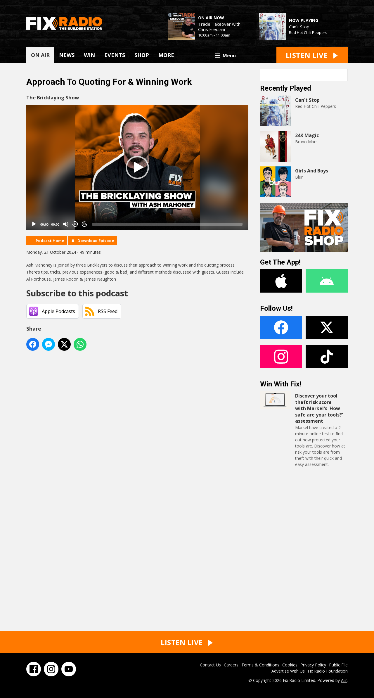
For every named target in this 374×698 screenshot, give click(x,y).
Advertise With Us (288, 671)
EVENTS (114, 54)
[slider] (167, 224)
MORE (166, 54)
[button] (137, 167)
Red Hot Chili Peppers (308, 32)
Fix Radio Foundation (328, 671)
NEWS (67, 54)
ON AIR (40, 54)
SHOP (141, 54)
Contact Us (210, 665)
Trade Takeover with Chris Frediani (219, 26)
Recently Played (285, 88)
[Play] (34, 224)
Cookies (289, 665)
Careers (231, 665)
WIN (89, 54)
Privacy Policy (313, 665)
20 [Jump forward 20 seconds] (84, 224)
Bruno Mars (306, 141)
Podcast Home (50, 240)
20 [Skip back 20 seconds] (75, 224)
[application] (137, 167)
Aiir (344, 680)
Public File (338, 665)
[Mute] (66, 224)
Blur (299, 177)
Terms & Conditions (260, 665)
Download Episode (95, 240)
